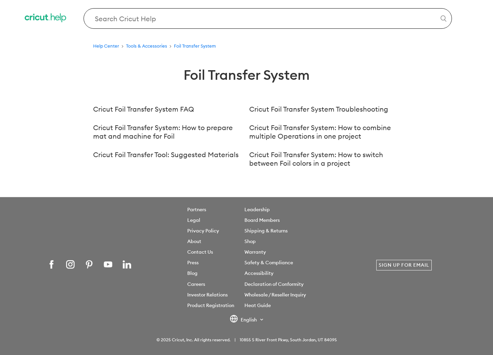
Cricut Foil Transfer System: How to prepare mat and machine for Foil (163, 131)
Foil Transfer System (195, 46)
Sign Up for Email (404, 265)
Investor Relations (207, 295)
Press (193, 262)
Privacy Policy (203, 231)
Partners (196, 209)
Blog (192, 273)
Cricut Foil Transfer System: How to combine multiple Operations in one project (320, 131)
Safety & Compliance (268, 262)
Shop (250, 241)
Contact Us (200, 252)
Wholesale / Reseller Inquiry (275, 295)
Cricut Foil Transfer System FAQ (143, 109)
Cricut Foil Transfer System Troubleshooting (318, 109)
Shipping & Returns (266, 231)
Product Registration (210, 305)
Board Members (262, 220)
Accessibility (259, 273)
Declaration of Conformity (274, 284)
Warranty (255, 252)
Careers (196, 284)
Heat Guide (257, 305)
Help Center (106, 46)
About (194, 241)
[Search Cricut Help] (268, 18)
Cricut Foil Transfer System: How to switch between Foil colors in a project (316, 158)
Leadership (257, 209)
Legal (193, 220)
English (244, 320)
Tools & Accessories (146, 46)
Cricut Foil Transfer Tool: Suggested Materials (166, 154)
